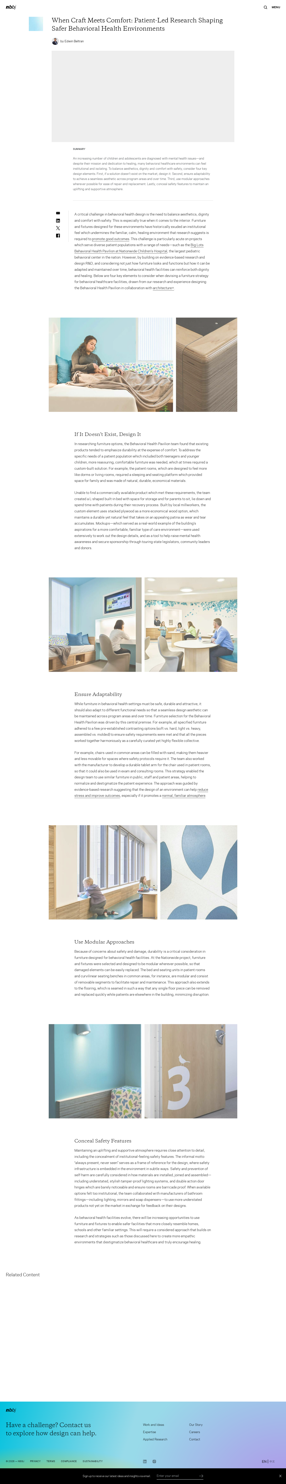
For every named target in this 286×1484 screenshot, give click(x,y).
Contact (194, 1441)
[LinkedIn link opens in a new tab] (145, 1464)
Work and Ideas (153, 1426)
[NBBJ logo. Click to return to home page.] (11, 7)
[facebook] (58, 236)
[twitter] (58, 228)
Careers (194, 1433)
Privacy (35, 1463)
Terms (51, 1463)
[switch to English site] (264, 1463)
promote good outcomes (110, 240)
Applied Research (155, 1441)
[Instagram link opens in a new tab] (154, 1464)
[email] (58, 213)
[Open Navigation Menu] (276, 7)
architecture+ (163, 289)
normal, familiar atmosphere (184, 797)
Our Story (195, 1426)
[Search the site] (265, 7)
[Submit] (201, 1476)
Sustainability (93, 1463)
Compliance (69, 1463)
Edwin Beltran (74, 41)
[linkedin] (58, 221)
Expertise (149, 1433)
